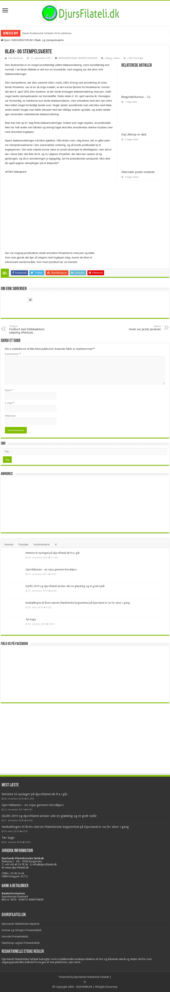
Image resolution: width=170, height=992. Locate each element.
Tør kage (31, 619)
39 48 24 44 (17, 873)
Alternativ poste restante (138, 172)
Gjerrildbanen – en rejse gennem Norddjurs (51, 569)
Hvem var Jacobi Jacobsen (140, 328)
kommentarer (42, 544)
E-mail (9, 403)
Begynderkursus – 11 (136, 97)
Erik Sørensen (15, 58)
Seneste (8, 544)
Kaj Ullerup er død (133, 134)
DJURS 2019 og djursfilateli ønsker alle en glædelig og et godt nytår (65, 586)
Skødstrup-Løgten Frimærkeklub (21, 942)
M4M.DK (87, 986)
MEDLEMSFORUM (22, 40)
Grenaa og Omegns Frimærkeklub (22, 930)
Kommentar (13, 354)
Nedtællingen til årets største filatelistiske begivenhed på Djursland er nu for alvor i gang (78, 602)
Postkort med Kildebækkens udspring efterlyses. (30, 329)
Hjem (5, 40)
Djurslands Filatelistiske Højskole (21, 923)
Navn (9, 390)
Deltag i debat (112, 58)
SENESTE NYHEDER (87, 58)
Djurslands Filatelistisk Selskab (91, 976)
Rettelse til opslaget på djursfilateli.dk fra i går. (53, 552)
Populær (24, 544)
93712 (24, 876)
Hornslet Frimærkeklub (15, 936)
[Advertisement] (34, 504)
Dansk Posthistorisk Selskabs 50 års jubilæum (46, 33)
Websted (10, 415)
